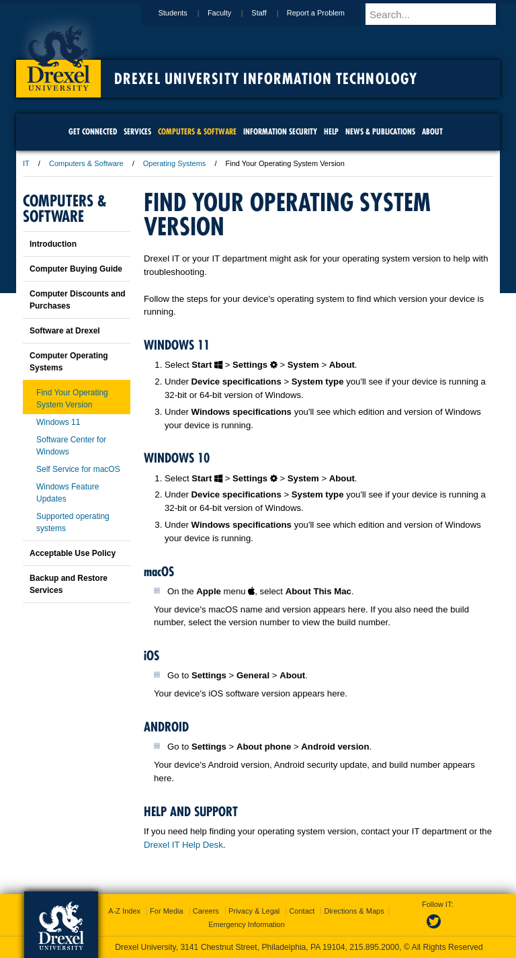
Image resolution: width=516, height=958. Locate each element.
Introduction (53, 244)
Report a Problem (328, 13)
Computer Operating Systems (69, 361)
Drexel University (58, 53)
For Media (166, 911)
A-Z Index (124, 911)
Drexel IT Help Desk (183, 845)
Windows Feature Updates (67, 493)
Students (185, 13)
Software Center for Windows (71, 445)
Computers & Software (86, 163)
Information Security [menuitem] (280, 131)
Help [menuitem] (331, 131)
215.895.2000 (374, 947)
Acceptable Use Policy (73, 553)
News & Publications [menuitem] (380, 131)
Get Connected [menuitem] (93, 131)
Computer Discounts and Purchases (78, 300)
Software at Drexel (65, 330)
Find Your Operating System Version (72, 398)
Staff (271, 13)
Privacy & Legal (254, 911)
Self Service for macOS (78, 469)
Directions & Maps (354, 911)
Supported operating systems (73, 522)
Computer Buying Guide (76, 269)
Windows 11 (58, 422)
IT (26, 163)
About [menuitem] (432, 131)
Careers (206, 911)
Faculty (232, 13)
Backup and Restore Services (69, 584)
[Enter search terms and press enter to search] (438, 14)
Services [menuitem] (137, 131)
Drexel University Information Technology (265, 78)
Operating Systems (174, 163)
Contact (301, 911)
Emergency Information (246, 924)
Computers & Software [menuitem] (197, 131)
